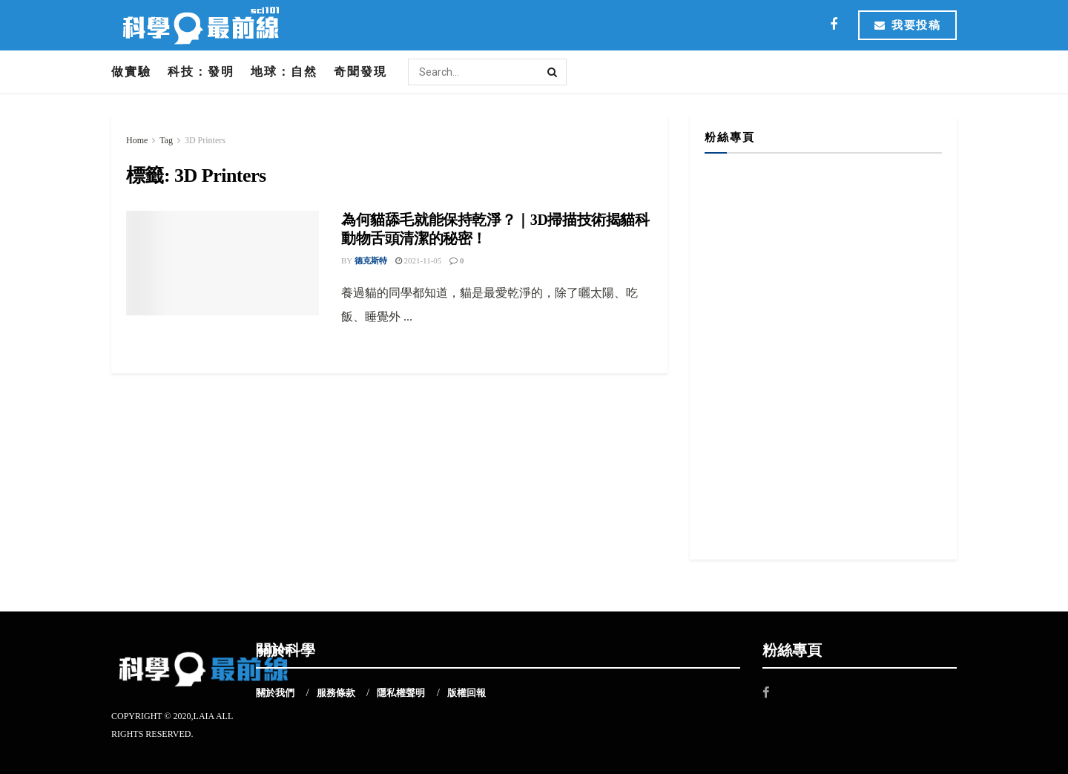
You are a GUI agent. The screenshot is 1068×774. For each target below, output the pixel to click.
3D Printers (205, 140)
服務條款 (336, 692)
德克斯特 (371, 260)
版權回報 (466, 692)
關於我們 (275, 692)
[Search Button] (553, 72)
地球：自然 (284, 71)
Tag (166, 140)
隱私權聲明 (401, 692)
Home (137, 140)
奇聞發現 (360, 71)
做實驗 (131, 71)
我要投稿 (907, 25)
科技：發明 (201, 71)
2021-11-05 (418, 260)
